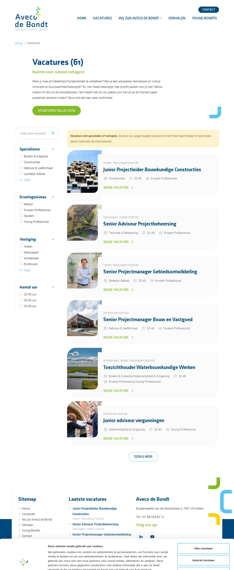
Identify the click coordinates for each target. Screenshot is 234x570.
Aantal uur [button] (28, 287)
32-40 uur (30, 294)
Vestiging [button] (28, 239)
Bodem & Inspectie (36, 156)
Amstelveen (31, 258)
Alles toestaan (203, 522)
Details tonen (197, 562)
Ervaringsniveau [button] (33, 197)
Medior (28, 204)
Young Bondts (204, 18)
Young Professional (36, 221)
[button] (25, 179)
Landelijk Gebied (34, 174)
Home (81, 18)
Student (29, 216)
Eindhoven (30, 264)
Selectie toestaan (203, 534)
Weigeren (203, 546)
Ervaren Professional (37, 210)
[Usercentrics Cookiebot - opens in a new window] (24, 563)
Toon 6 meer (143, 457)
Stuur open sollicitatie (56, 111)
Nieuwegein (31, 252)
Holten (28, 246)
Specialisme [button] (30, 149)
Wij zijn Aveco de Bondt (139, 18)
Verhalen (176, 18)
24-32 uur (30, 300)
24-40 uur (30, 306)
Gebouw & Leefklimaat (38, 168)
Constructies (32, 162)
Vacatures (102, 18)
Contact (208, 10)
